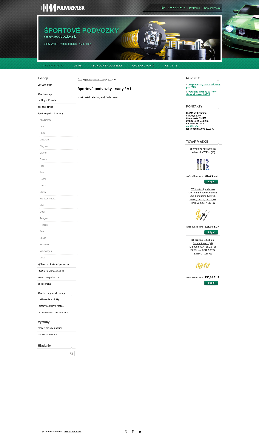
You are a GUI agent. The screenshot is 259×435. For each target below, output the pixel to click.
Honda (43, 179)
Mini (42, 205)
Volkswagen (46, 251)
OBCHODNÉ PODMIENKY (107, 65)
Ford (42, 172)
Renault (43, 225)
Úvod (80, 80)
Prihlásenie (194, 8)
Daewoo (44, 159)
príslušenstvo (44, 284)
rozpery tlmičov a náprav (50, 328)
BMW (42, 133)
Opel (42, 211)
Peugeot (44, 218)
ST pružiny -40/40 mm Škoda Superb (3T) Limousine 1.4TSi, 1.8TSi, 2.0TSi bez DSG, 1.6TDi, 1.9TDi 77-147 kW (202, 247)
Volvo (42, 257)
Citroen (43, 152)
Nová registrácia (212, 8)
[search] (71, 353)
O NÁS (78, 65)
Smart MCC (46, 244)
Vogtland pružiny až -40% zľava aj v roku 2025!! (201, 93)
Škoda (43, 238)
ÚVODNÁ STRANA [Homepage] (53, 65)
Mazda (43, 192)
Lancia (43, 185)
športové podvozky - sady (50, 113)
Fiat (42, 166)
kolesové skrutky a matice (51, 306)
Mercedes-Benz (48, 198)
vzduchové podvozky (48, 277)
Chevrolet (44, 139)
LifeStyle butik (45, 85)
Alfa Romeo (46, 120)
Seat (42, 231)
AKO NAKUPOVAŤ (143, 65)
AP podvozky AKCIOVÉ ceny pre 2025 (203, 86)
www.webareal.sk (72, 431)
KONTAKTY (170, 65)
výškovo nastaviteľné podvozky (53, 264)
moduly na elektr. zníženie (51, 270)
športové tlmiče (45, 107)
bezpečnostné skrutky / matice (53, 312)
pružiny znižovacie (47, 100)
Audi (42, 126)
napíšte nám (192, 126)
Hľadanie (44, 345)
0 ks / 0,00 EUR (176, 7)
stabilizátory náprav (47, 334)
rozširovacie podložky (48, 299)
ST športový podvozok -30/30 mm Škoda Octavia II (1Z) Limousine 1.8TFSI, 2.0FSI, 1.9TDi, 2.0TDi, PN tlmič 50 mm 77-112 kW (203, 196)
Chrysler (44, 146)
